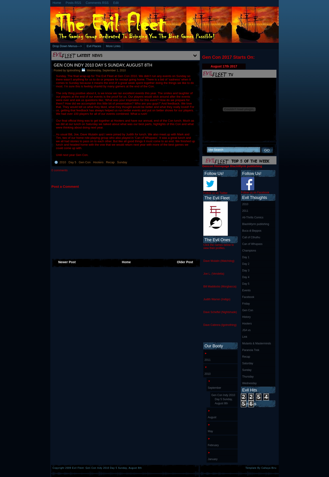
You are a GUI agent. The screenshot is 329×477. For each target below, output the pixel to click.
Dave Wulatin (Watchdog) (218, 261)
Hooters (98, 162)
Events (246, 290)
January (213, 459)
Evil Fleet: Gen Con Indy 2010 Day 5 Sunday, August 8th (107, 468)
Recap (110, 162)
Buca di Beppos (251, 230)
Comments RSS (97, 3)
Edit (116, 3)
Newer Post (67, 262)
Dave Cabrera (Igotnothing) (219, 325)
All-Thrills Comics (252, 217)
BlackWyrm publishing (255, 224)
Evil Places (94, 46)
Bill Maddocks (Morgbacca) (219, 286)
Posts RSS (73, 3)
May (210, 431)
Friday (246, 303)
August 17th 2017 (224, 66)
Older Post (185, 262)
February (213, 445)
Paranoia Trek (250, 350)
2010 (63, 162)
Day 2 (245, 263)
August (212, 417)
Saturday (247, 363)
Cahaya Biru (268, 468)
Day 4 (245, 277)
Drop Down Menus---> (67, 46)
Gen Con (85, 162)
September (214, 387)
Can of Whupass (252, 244)
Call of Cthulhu (251, 237)
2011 (245, 210)
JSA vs (246, 330)
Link (244, 336)
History (246, 317)
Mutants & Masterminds (256, 343)
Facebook (248, 297)
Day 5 (73, 162)
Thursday (248, 376)
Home (57, 3)
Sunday (122, 162)
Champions (249, 250)
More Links (113, 46)
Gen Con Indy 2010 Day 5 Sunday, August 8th (103, 65)
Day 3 (245, 270)
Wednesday (249, 383)
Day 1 (245, 257)
